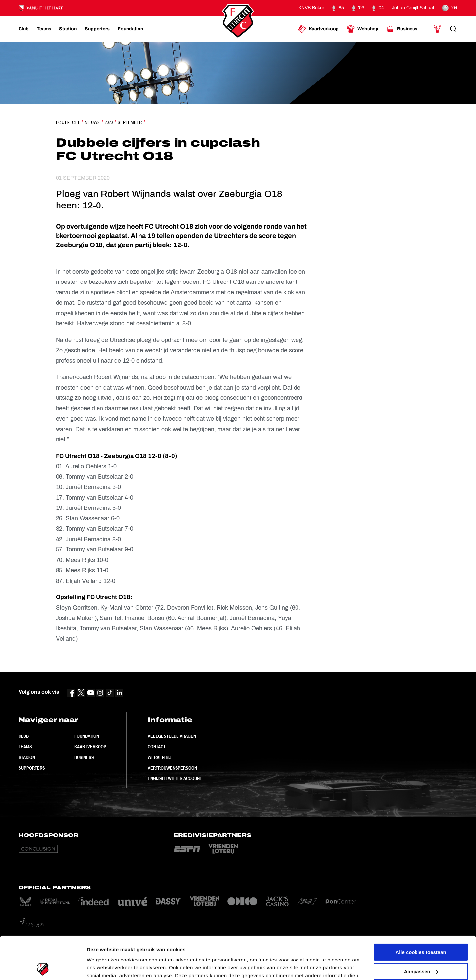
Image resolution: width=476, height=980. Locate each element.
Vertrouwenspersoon (172, 768)
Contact (157, 747)
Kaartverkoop (90, 747)
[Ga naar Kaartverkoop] (318, 29)
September (130, 122)
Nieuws (92, 122)
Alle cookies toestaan (420, 909)
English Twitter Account (175, 778)
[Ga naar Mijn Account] (437, 29)
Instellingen (101, 967)
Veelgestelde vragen (172, 736)
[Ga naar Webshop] (362, 29)
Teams (25, 747)
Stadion (27, 757)
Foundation (86, 736)
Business (84, 757)
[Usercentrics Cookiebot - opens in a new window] (43, 967)
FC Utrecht (68, 122)
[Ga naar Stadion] (68, 29)
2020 (109, 122)
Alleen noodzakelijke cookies (420, 948)
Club (24, 736)
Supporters (32, 768)
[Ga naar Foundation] (130, 29)
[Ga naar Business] (401, 29)
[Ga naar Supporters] (97, 29)
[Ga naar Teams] (44, 29)
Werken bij (159, 757)
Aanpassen (421, 928)
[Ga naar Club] (24, 29)
